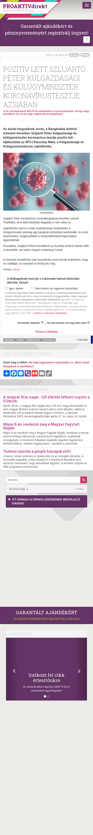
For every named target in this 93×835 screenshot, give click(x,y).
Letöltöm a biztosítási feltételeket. (50, 313)
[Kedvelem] (42, 322)
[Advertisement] (46, 556)
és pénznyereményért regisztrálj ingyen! (46, 615)
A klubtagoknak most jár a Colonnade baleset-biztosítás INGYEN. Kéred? (43, 280)
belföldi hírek (33, 340)
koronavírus (48, 340)
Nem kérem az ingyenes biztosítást (54, 288)
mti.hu (16, 269)
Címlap (79, 488)
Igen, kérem (14, 288)
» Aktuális (82, 339)
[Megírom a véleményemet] (88, 322)
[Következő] (81, 669)
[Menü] (86, 5)
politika (20, 340)
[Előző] (12, 669)
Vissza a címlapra (46, 331)
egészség (9, 340)
